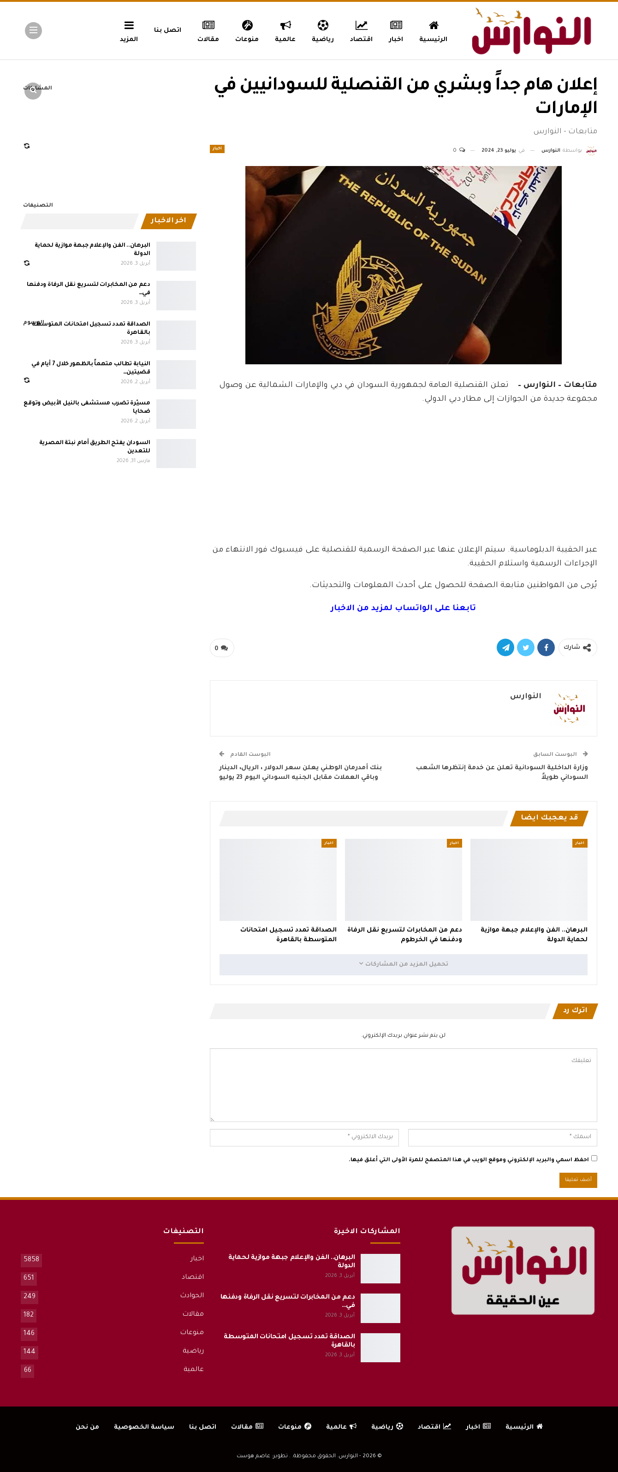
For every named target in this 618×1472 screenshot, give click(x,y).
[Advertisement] (403, 472)
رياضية (323, 30)
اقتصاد (361, 30)
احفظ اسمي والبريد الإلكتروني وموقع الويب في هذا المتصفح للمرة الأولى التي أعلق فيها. (469, 1160)
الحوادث (192, 1296)
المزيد (129, 30)
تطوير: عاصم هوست (262, 1457)
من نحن (87, 1427)
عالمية (285, 30)
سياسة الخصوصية (144, 1427)
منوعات (247, 30)
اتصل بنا (167, 30)
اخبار (396, 30)
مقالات (208, 30)
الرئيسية (433, 30)
